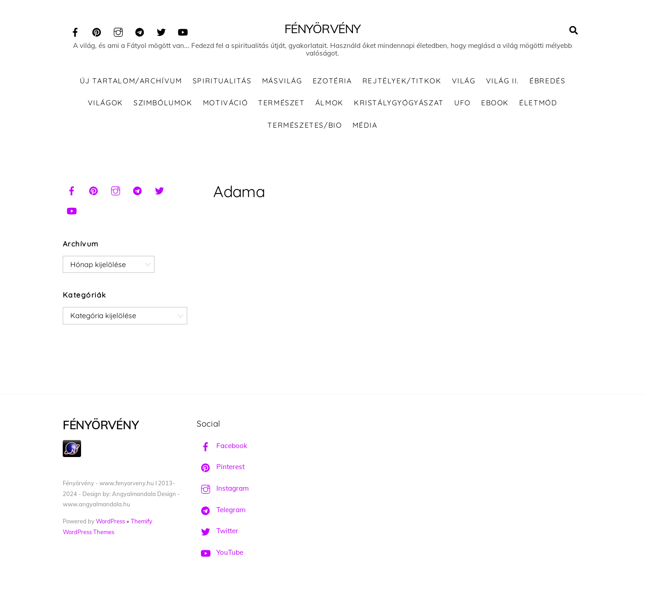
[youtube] (183, 30)
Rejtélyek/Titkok (402, 80)
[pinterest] (97, 30)
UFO (462, 102)
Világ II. (502, 80)
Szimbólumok (163, 102)
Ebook (495, 102)
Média (365, 125)
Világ (464, 80)
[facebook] (75, 30)
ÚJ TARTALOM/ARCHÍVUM (131, 80)
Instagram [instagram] (223, 488)
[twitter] (161, 30)
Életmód (538, 102)
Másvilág (282, 80)
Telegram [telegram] (221, 509)
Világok (105, 102)
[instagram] (118, 30)
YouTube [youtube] (220, 552)
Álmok (329, 102)
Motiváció (225, 102)
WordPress (110, 521)
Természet (281, 102)
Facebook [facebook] (222, 445)
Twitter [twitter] (217, 530)
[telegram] (140, 30)
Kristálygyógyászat (399, 102)
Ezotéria (332, 80)
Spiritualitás (222, 80)
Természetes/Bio (304, 125)
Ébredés (547, 80)
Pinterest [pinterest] (221, 466)
